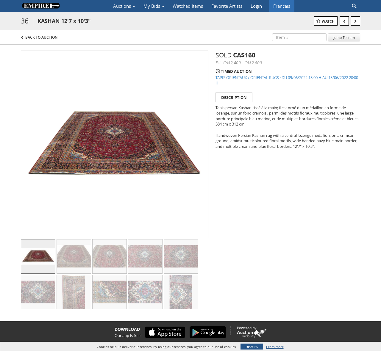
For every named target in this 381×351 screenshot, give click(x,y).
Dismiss (252, 346)
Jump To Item (344, 37)
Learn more (275, 346)
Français (281, 6)
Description (234, 97)
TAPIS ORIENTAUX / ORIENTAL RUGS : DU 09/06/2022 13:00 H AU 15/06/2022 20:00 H (287, 80)
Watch (328, 21)
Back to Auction (41, 37)
